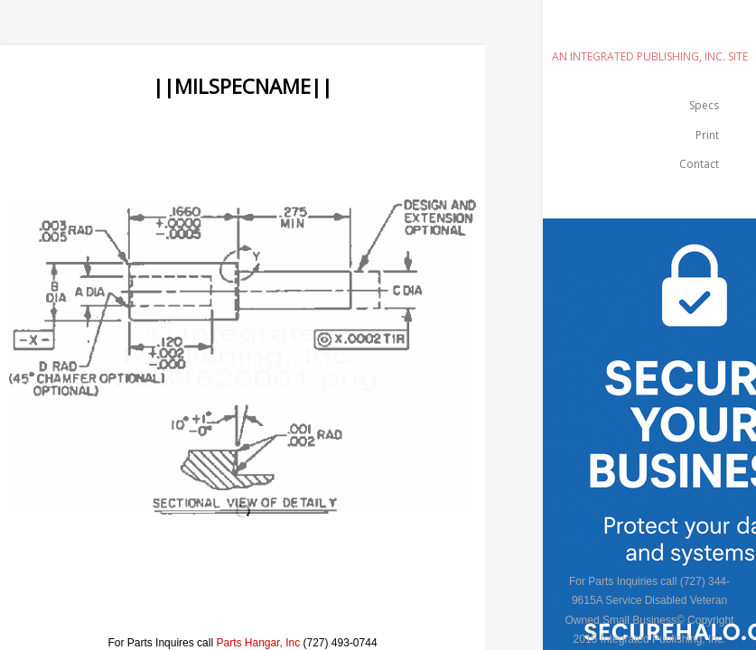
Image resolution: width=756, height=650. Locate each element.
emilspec (649, 31)
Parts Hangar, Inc (258, 642)
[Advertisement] (329, 140)
